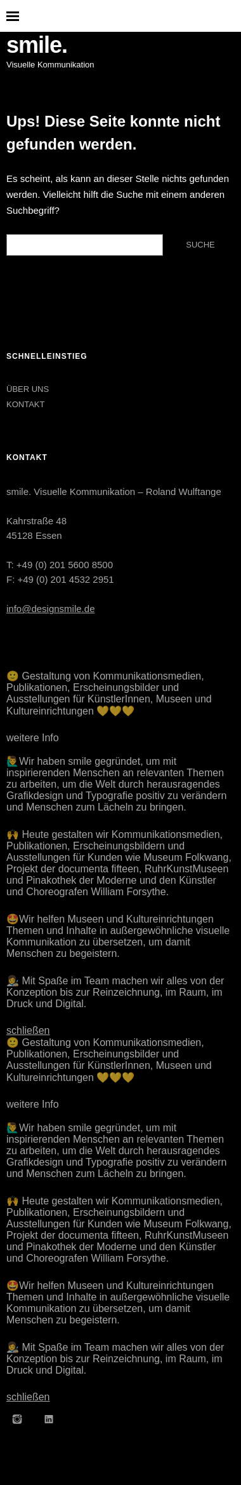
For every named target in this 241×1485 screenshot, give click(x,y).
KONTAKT (25, 404)
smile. (36, 45)
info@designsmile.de (50, 608)
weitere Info (32, 737)
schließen (27, 1030)
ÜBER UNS (27, 389)
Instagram (17, 1419)
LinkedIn (49, 1419)
